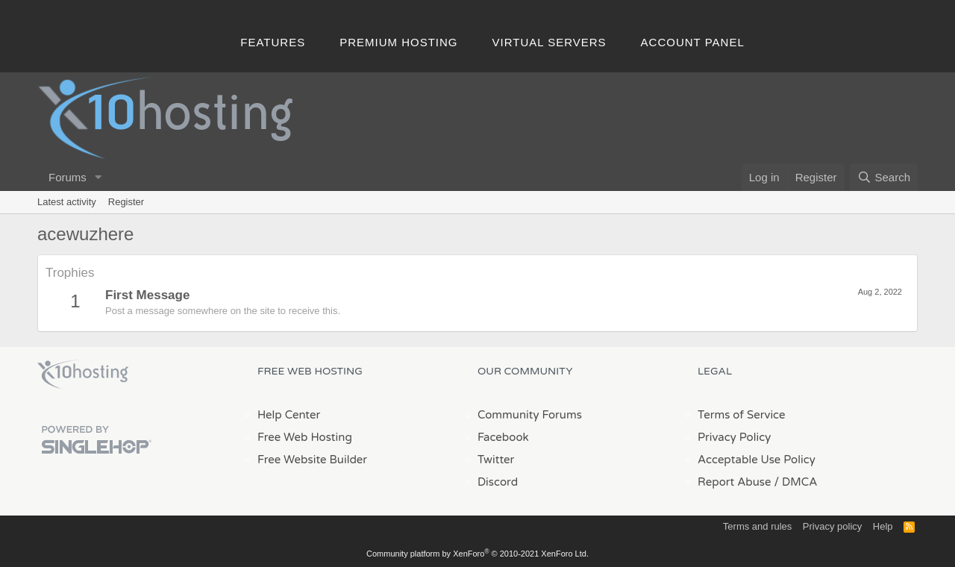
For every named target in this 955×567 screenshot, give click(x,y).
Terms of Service (742, 415)
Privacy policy (832, 526)
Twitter (496, 459)
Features (272, 42)
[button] (98, 177)
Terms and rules (757, 526)
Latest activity (66, 201)
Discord (498, 482)
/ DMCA (795, 482)
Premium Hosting (398, 42)
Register (126, 201)
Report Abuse (734, 482)
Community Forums (530, 415)
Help (883, 526)
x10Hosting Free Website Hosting (82, 374)
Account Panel (693, 42)
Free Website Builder (312, 459)
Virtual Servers (549, 42)
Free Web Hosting (304, 437)
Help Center (288, 415)
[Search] (884, 177)
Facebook (503, 437)
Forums (67, 177)
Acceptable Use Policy (756, 459)
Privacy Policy (734, 437)
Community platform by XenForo (477, 553)
